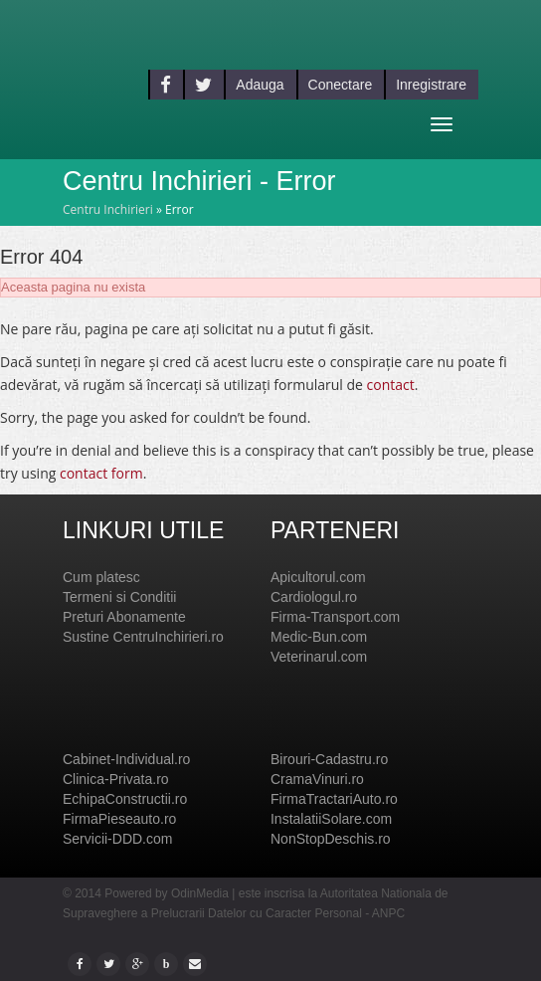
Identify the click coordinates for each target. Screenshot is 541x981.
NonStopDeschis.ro (330, 839)
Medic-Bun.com (318, 637)
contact (391, 384)
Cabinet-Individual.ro (126, 759)
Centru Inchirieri (108, 209)
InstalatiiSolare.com (331, 819)
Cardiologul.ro (313, 597)
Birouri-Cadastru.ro (329, 759)
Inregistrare (431, 85)
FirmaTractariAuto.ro (334, 799)
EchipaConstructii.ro (125, 799)
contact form (101, 473)
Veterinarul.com (318, 657)
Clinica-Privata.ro (116, 779)
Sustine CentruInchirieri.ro (143, 637)
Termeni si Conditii (119, 597)
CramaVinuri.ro (317, 779)
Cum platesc (101, 577)
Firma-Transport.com (335, 617)
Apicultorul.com (318, 577)
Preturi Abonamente (124, 617)
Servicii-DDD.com (117, 839)
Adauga (259, 85)
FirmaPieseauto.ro (119, 819)
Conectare (340, 85)
